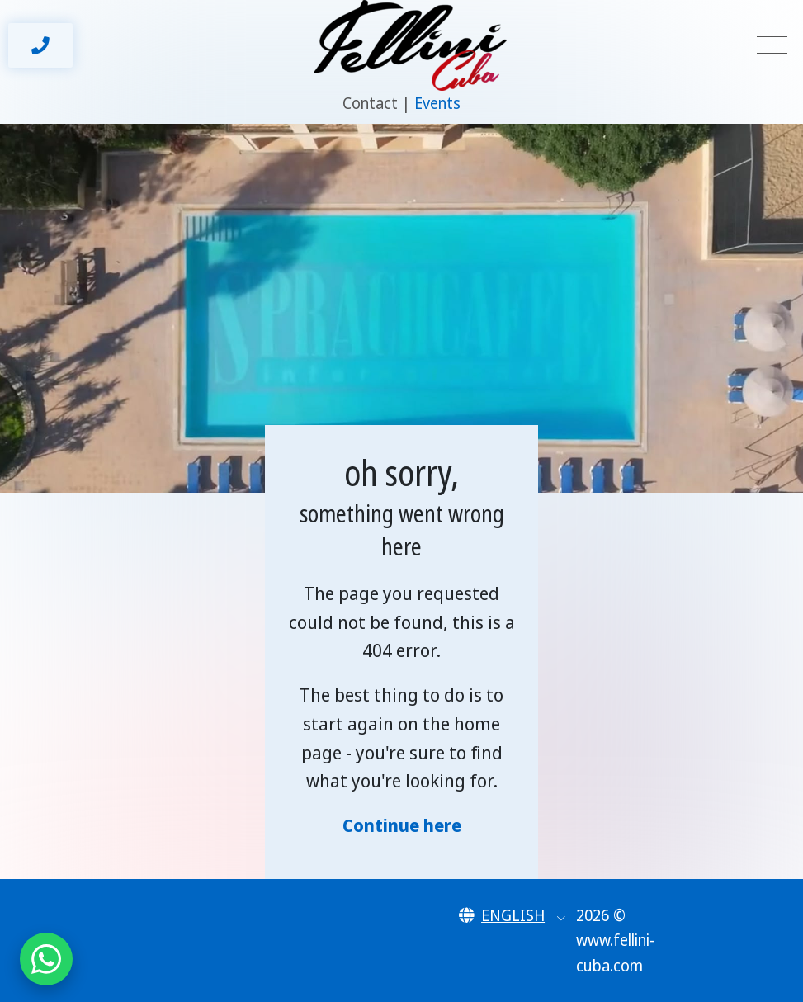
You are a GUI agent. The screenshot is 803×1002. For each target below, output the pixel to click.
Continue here (401, 825)
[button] (512, 915)
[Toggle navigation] (772, 46)
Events (437, 103)
